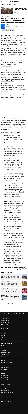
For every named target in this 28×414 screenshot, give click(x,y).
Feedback (3, 399)
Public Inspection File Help (7, 365)
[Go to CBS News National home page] (14, 1)
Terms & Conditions (5, 354)
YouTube (3, 331)
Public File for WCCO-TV (7, 362)
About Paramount (5, 390)
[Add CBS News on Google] (7, 30)
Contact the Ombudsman (7, 401)
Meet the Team (4, 345)
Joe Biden (13, 302)
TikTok (2, 337)
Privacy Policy (4, 375)
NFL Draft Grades (5, 322)
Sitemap (3, 356)
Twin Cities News (5, 16)
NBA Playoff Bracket (6, 324)
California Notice (5, 377)
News (10, 4)
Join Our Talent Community (7, 394)
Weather (16, 4)
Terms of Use (4, 382)
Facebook (3, 333)
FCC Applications (5, 367)
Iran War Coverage (5, 320)
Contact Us (3, 350)
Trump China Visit (5, 318)
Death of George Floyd (9, 303)
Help (2, 396)
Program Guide (4, 348)
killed (5, 39)
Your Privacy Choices (6, 379)
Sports (21, 4)
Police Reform (7, 302)
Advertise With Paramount (7, 392)
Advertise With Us (5, 352)
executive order (19, 85)
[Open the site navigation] (5, 1)
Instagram (3, 335)
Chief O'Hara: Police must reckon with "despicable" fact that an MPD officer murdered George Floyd (13, 79)
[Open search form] (26, 1)
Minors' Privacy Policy (6, 384)
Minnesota (3, 4)
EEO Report (4, 369)
